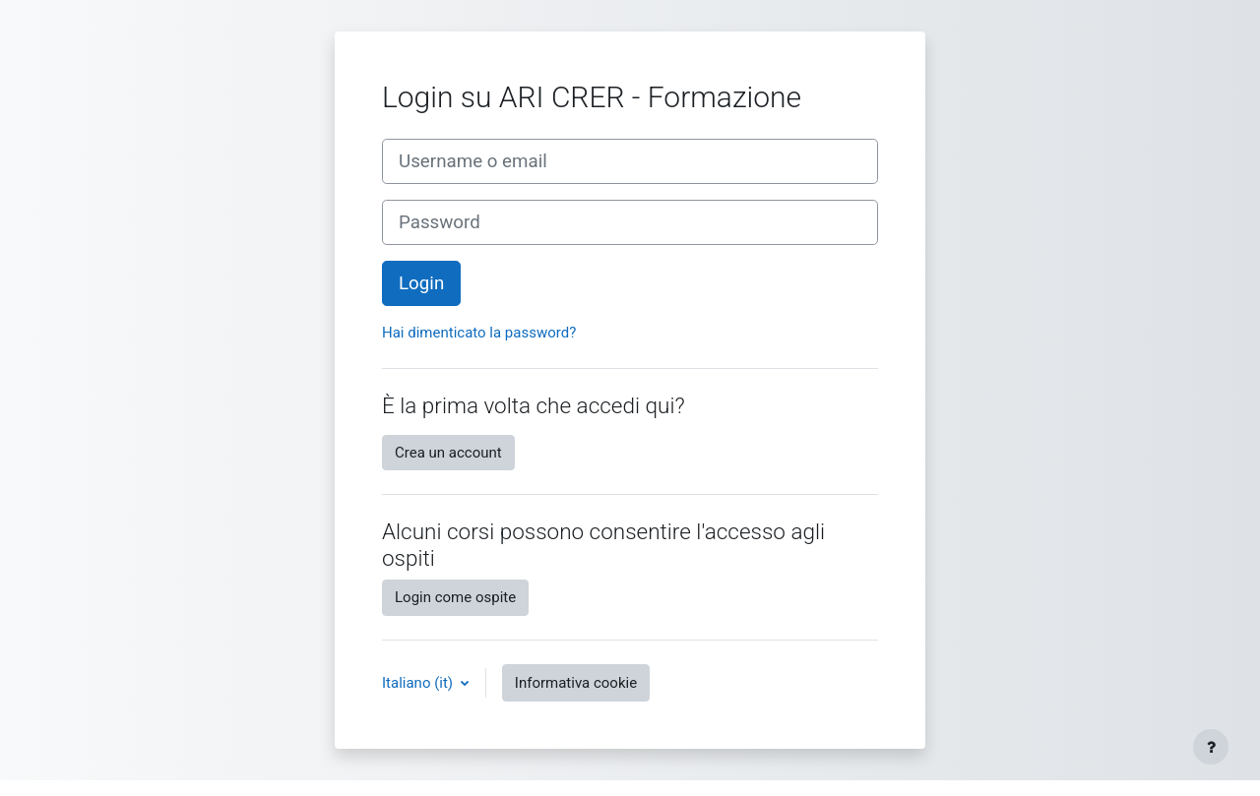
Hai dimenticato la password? (479, 332)
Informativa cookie (576, 683)
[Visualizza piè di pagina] (1210, 747)
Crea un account (448, 452)
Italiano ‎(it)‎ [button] (419, 683)
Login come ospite (455, 597)
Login (421, 283)
